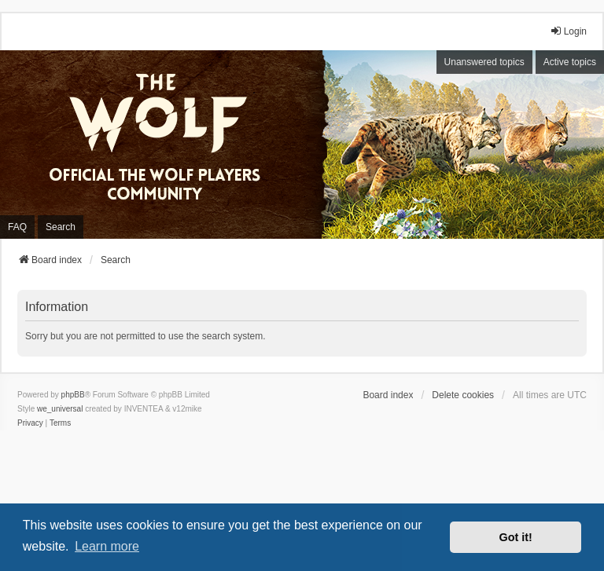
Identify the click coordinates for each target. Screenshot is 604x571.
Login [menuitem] (568, 31)
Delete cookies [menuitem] (463, 395)
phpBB (73, 394)
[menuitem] (30, 423)
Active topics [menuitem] (569, 62)
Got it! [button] (515, 537)
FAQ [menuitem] (17, 226)
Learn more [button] (107, 546)
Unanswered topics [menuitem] (484, 62)
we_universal (60, 408)
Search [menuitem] (61, 226)
